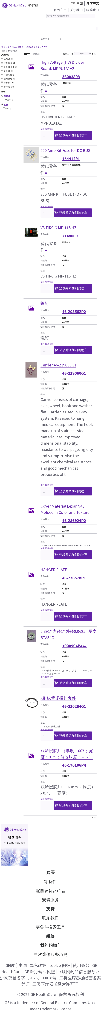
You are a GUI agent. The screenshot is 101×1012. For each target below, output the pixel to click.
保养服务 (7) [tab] (8, 59)
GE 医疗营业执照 (39, 971)
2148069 (70, 236)
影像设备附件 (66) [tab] (10, 67)
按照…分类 (68, 54)
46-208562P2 (74, 311)
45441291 (71, 158)
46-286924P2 (74, 520)
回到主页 (60, 10)
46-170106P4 (74, 765)
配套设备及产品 (50, 890)
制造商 (44, 101)
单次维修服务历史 (50, 954)
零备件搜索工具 (50, 927)
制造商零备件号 (48, 106)
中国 (80, 3)
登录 (59, 39)
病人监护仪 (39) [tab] (9, 79)
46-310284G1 (74, 706)
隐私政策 (38, 965)
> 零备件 (20, 47)
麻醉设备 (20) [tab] (9, 87)
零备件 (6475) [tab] (9, 83)
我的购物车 (50, 945)
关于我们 (76, 10)
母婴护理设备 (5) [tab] (10, 75)
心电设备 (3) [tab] (8, 71)
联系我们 (92, 10)
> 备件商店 (11, 47)
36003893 (71, 76)
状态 (43, 96)
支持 (50, 908)
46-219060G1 (74, 373)
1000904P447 (74, 645)
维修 (50, 936)
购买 (50, 872)
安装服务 (50, 899)
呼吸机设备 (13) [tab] (9, 63)
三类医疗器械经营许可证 (55, 984)
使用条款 (81, 965)
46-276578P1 (74, 578)
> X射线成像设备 (32, 47)
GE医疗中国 (16, 965)
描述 (43, 111)
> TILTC (43, 47)
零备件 (50, 881)
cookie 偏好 (60, 965)
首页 (3, 47)
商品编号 (45, 75)
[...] (42, 481)
